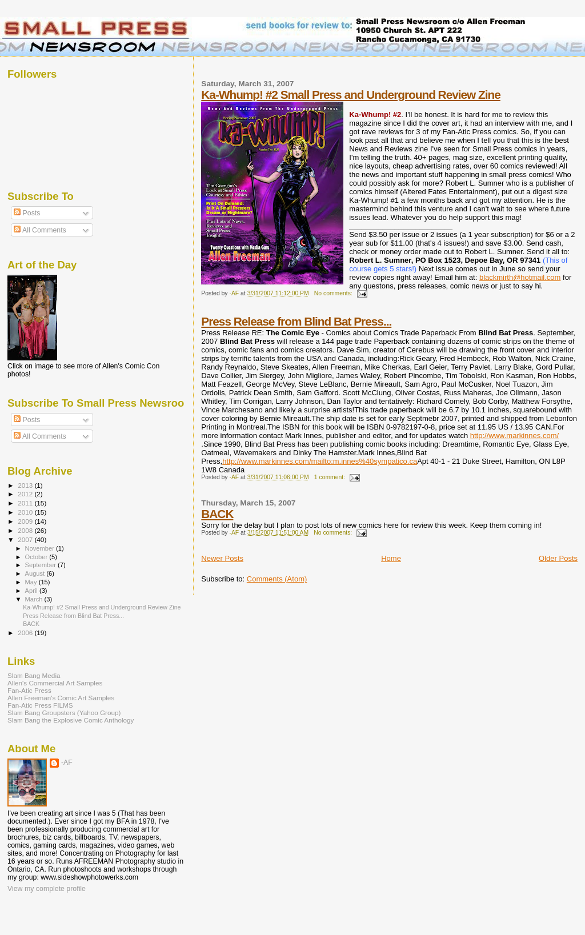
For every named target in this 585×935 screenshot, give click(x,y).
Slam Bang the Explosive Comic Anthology (70, 720)
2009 (26, 521)
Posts (27, 213)
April (32, 590)
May (32, 582)
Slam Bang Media (34, 675)
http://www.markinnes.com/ (514, 435)
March (35, 599)
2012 (26, 493)
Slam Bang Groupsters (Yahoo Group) (64, 712)
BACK (217, 513)
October (37, 556)
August (36, 573)
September (41, 564)
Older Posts (558, 558)
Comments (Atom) (277, 579)
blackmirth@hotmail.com (520, 277)
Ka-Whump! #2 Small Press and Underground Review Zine (350, 94)
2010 (26, 512)
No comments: (334, 293)
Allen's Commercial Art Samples (54, 683)
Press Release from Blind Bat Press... (296, 321)
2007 (26, 539)
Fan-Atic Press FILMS (40, 705)
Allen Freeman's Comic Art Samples (60, 697)
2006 (26, 632)
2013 (26, 485)
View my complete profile (46, 889)
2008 (26, 530)
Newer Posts (222, 558)
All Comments (40, 230)
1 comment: (330, 477)
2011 (26, 503)
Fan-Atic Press (29, 690)
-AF (67, 763)
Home (391, 558)
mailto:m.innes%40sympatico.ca (364, 461)
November (40, 548)
